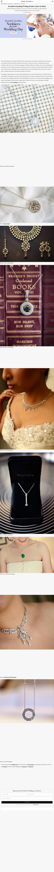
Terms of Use (36, 804)
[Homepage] (27, 1)
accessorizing (30, 764)
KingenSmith (7, 223)
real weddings (14, 82)
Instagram (24, 766)
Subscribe (27, 802)
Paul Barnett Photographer (10, 677)
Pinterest (31, 766)
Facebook (4, 766)
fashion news (15, 764)
